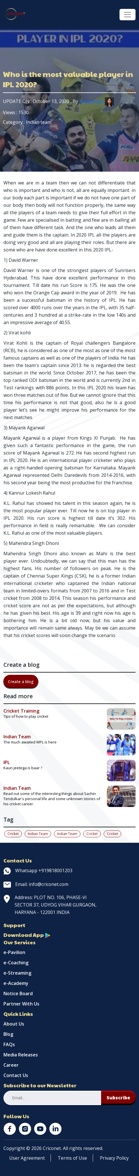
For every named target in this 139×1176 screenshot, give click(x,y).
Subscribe (118, 1097)
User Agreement (27, 1158)
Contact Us (15, 1075)
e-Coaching (15, 962)
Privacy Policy (114, 1158)
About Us (13, 1024)
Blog (8, 1034)
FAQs (9, 1044)
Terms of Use (72, 1158)
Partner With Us (21, 1004)
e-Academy (15, 983)
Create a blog (21, 681)
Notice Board (18, 993)
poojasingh (96, 101)
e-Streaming (17, 973)
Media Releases (20, 1055)
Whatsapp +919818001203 (37, 870)
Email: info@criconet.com (35, 884)
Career (11, 1065)
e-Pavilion (14, 952)
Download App (27, 934)
